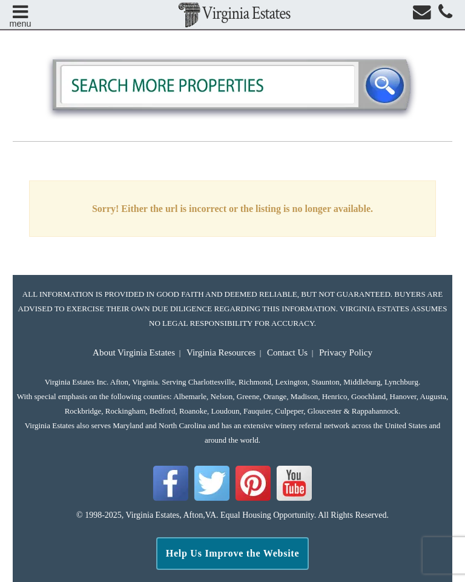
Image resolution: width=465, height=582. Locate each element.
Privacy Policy (345, 352)
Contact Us (287, 352)
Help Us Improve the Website (233, 553)
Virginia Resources (221, 352)
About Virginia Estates (134, 352)
